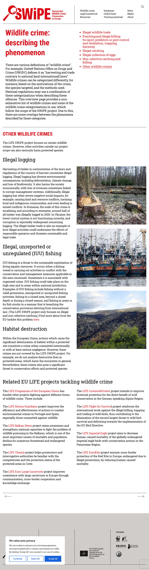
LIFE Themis (16, 452)
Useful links (110, 13)
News (130, 10)
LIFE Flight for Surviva (96, 406)
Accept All (53, 558)
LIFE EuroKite (91, 452)
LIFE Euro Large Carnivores (25, 471)
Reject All (35, 558)
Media (130, 13)
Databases (109, 10)
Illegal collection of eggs (99, 55)
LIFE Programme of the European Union (34, 391)
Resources (85, 17)
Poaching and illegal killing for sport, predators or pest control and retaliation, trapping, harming (106, 41)
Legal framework (88, 13)
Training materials (113, 17)
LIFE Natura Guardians (22, 406)
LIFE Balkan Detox (20, 425)
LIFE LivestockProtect (96, 391)
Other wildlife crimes (97, 66)
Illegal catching (93, 51)
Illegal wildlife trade (96, 32)
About (130, 17)
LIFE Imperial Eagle (95, 433)
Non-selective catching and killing (101, 60)
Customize (17, 558)
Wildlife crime (87, 10)
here (36, 319)
